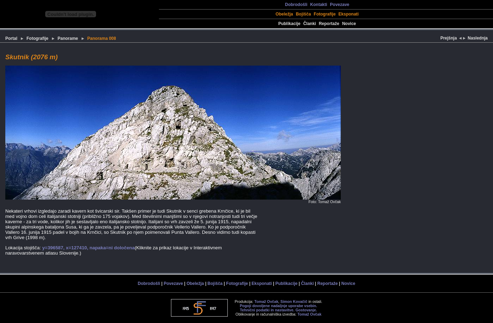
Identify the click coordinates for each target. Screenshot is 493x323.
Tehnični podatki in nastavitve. (267, 310)
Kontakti (318, 4)
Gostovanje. (306, 310)
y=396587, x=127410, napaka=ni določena (88, 247)
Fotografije (324, 14)
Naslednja (478, 38)
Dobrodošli (296, 4)
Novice (349, 23)
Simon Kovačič (293, 301)
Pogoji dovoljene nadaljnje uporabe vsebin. (278, 306)
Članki (309, 23)
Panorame (68, 38)
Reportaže (329, 23)
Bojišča (303, 14)
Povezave (339, 4)
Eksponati (348, 14)
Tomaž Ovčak (266, 301)
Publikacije (289, 23)
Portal (11, 38)
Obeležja (284, 14)
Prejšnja (449, 38)
